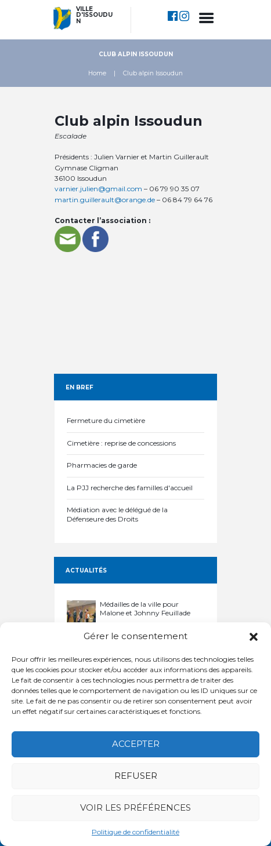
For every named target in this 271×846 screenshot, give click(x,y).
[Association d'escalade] (136, 310)
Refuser (135, 775)
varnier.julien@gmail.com (98, 188)
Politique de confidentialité (135, 831)
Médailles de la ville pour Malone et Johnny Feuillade (145, 609)
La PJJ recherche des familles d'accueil (130, 487)
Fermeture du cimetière (106, 420)
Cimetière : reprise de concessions (121, 443)
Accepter (136, 743)
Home (97, 73)
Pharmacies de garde (102, 465)
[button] (253, 637)
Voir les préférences (135, 807)
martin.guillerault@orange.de (105, 199)
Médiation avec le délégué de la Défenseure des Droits (117, 514)
